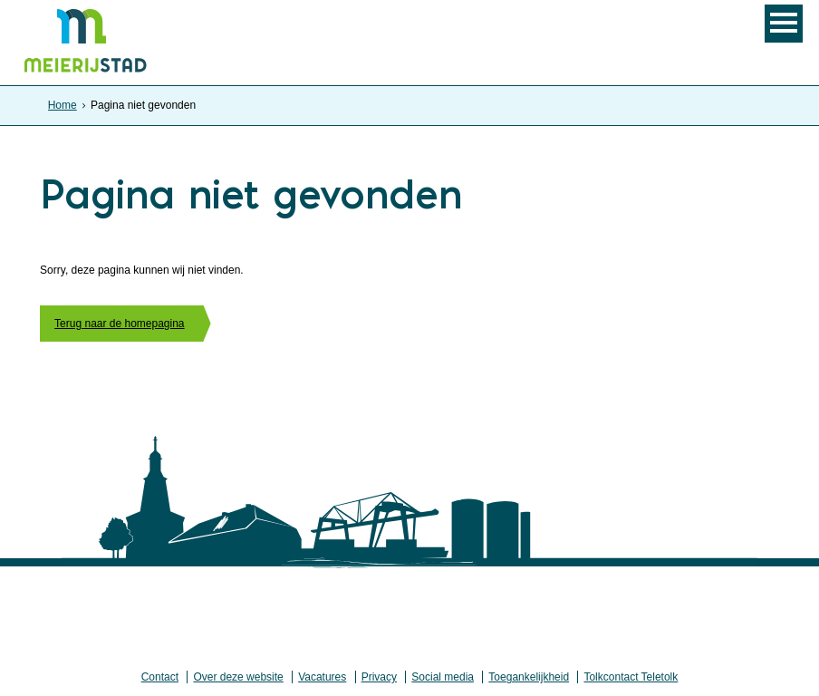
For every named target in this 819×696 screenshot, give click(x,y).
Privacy (379, 677)
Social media (442, 677)
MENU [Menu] (784, 24)
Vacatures (322, 677)
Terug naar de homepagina (119, 323)
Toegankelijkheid (528, 677)
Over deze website (238, 677)
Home (62, 105)
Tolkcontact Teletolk (630, 677)
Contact (159, 677)
